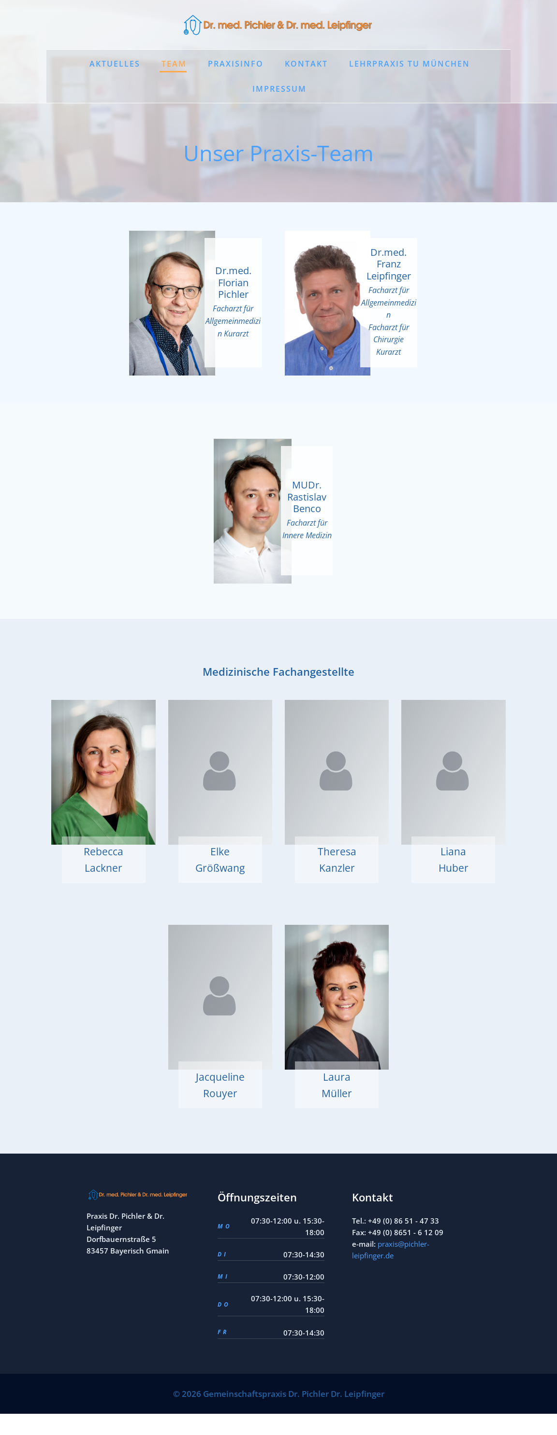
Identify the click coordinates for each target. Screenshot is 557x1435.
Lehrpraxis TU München (409, 64)
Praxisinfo (236, 64)
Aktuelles (114, 64)
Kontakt (306, 64)
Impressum (279, 89)
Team (174, 64)
